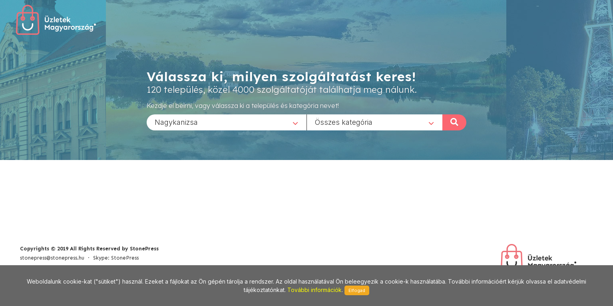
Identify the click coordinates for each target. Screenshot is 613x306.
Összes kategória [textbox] (343, 122)
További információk (314, 289)
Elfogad (356, 290)
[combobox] (226, 122)
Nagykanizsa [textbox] (176, 122)
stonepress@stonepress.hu (52, 258)
